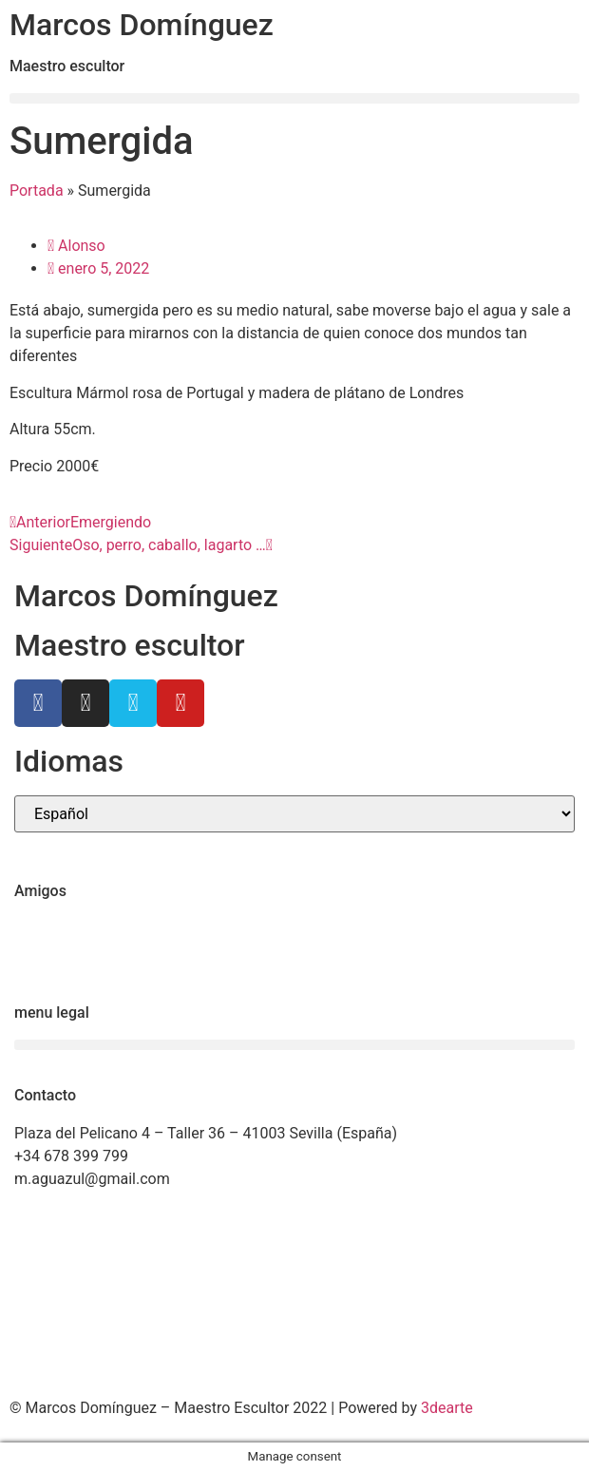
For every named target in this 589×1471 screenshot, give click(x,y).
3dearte (447, 1408)
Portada (37, 190)
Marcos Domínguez (142, 25)
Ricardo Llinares (68, 952)
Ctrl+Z (35, 929)
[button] (295, 98)
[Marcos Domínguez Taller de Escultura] (294, 1295)
